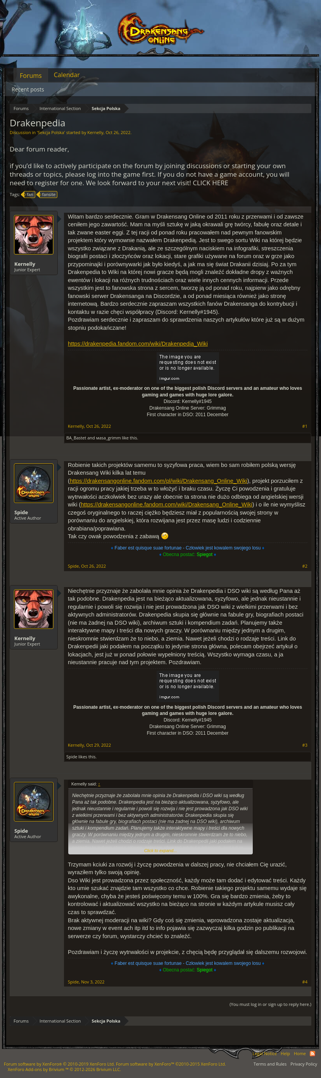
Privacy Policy (303, 1064)
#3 (304, 745)
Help (285, 1053)
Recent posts (28, 89)
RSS (312, 1053)
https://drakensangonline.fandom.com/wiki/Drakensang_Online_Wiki (166, 504)
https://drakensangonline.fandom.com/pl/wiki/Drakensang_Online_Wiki (158, 481)
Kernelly (95, 132)
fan (28, 194)
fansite (48, 194)
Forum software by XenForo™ (171, 1064)
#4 (304, 982)
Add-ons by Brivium (64, 1069)
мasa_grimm (108, 438)
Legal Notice (264, 1053)
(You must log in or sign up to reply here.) (270, 1004)
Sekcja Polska (51, 132)
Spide (21, 512)
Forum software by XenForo (59, 1064)
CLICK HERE (210, 182)
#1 (304, 426)
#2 (304, 566)
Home (300, 1053)
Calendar (67, 75)
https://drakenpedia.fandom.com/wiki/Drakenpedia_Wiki (138, 344)
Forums (31, 75)
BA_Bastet (76, 438)
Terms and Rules (270, 1064)
